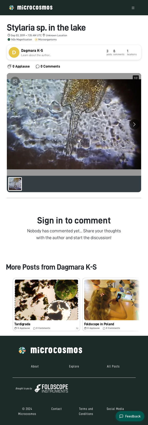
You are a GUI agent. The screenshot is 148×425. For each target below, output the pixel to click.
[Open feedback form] (130, 416)
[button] (46, 304)
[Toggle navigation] (133, 7)
